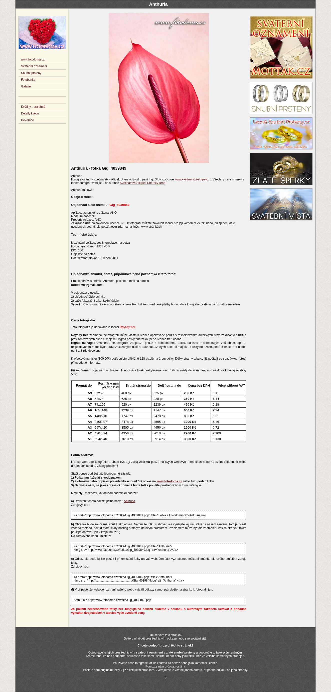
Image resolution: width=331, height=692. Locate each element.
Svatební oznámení (34, 66)
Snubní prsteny (31, 73)
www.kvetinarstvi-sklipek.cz (193, 179)
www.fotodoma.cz (169, 481)
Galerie (26, 86)
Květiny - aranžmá (33, 106)
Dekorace (27, 120)
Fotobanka (28, 79)
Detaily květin (30, 113)
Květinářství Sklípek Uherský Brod (142, 183)
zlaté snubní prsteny (180, 652)
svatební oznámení (149, 652)
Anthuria (129, 501)
